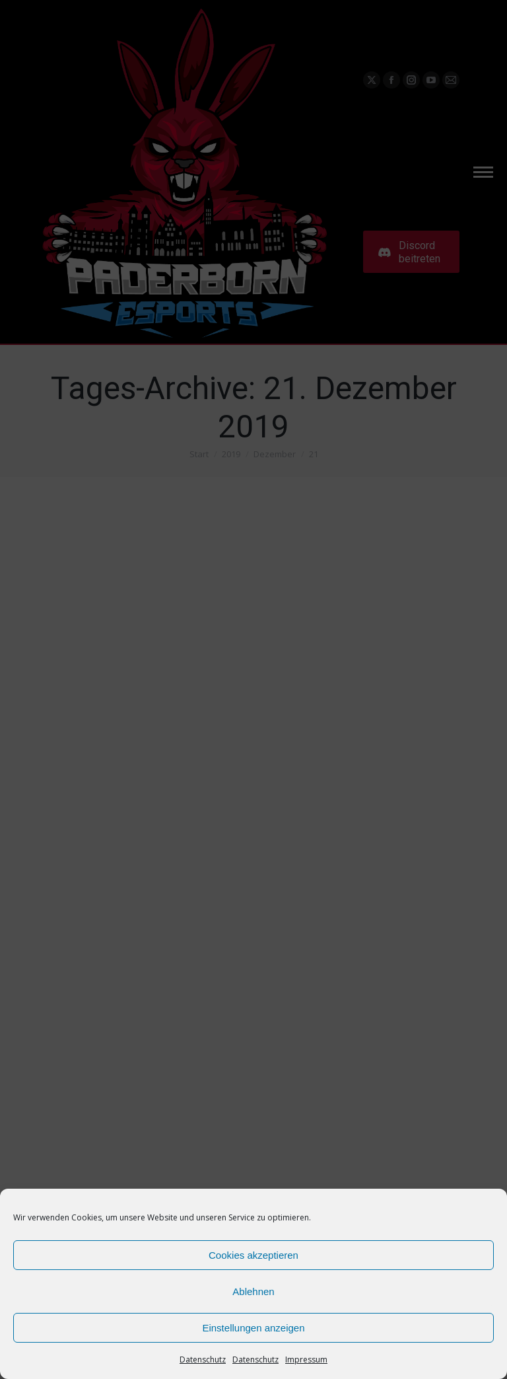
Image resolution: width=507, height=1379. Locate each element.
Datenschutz (203, 1359)
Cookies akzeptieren (253, 1255)
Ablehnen (253, 1291)
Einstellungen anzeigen (253, 1327)
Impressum (306, 1359)
